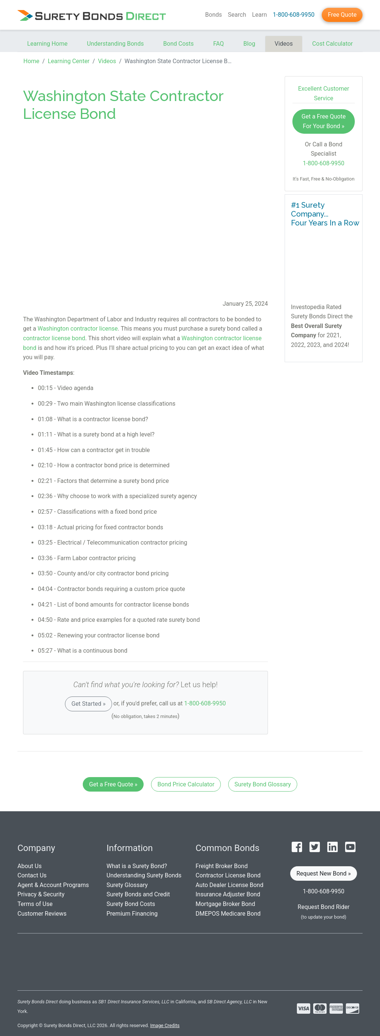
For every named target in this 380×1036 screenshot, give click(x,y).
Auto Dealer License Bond (229, 885)
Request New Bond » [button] (324, 873)
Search (237, 14)
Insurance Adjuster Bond (228, 894)
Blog (249, 43)
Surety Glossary (127, 885)
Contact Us (32, 875)
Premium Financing (132, 913)
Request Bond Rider (324, 906)
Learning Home (47, 43)
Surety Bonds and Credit (138, 894)
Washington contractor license (77, 328)
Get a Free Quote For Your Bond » (324, 121)
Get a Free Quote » (113, 784)
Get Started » (88, 703)
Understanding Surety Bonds (144, 875)
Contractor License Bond (228, 875)
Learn (259, 14)
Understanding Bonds (115, 43)
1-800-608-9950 (293, 14)
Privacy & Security (41, 894)
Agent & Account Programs (53, 885)
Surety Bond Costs (131, 903)
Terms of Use (35, 903)
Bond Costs (178, 43)
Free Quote (342, 14)
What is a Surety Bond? (137, 866)
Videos (284, 43)
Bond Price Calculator (185, 784)
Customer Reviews (41, 913)
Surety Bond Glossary (263, 784)
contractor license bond (54, 338)
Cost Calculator (332, 43)
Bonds (213, 14)
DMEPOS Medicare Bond (228, 913)
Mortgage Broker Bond (225, 903)
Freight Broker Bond (222, 866)
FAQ (218, 43)
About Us (29, 866)
